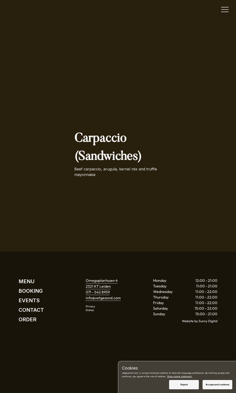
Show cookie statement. (179, 376)
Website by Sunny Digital (199, 321)
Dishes (90, 310)
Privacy (90, 306)
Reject (184, 384)
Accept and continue (217, 384)
